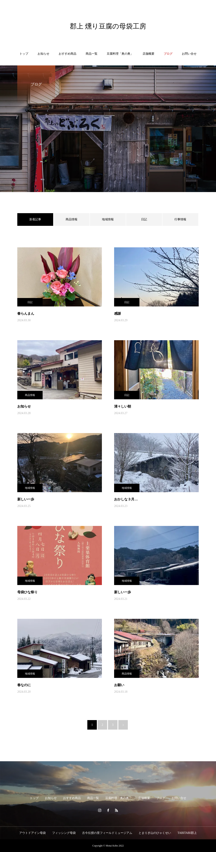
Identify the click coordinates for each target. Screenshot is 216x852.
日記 (144, 219)
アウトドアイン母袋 (32, 832)
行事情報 (180, 219)
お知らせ (43, 53)
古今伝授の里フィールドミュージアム (107, 832)
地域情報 (108, 219)
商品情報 (71, 219)
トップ (23, 53)
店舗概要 (148, 53)
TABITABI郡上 (187, 832)
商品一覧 (91, 53)
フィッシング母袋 (64, 832)
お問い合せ (189, 53)
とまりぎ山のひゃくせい (155, 832)
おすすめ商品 (67, 53)
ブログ (168, 53)
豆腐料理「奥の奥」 (120, 53)
